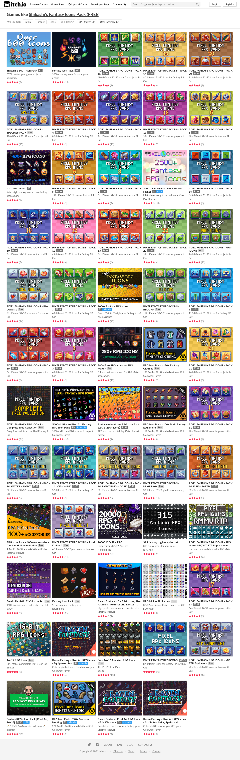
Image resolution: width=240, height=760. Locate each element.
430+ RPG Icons (16, 188)
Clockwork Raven (152, 375)
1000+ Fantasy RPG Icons (113, 306)
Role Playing (67, 22)
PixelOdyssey (150, 199)
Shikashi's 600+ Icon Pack (22, 70)
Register (229, 4)
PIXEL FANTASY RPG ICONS (160, 660)
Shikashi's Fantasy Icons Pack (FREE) (64, 14)
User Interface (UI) (110, 22)
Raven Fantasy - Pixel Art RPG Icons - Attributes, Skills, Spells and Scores (164, 722)
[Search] (197, 4)
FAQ (119, 744)
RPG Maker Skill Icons (156, 601)
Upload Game (78, 4)
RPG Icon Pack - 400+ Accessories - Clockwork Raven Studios (28, 544)
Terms (131, 751)
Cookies (156, 751)
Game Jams (58, 4)
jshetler (10, 667)
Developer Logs (100, 4)
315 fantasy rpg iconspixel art (160, 542)
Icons (53, 22)
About (108, 744)
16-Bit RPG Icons (17, 660)
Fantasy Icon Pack (63, 70)
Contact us (145, 744)
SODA (10, 608)
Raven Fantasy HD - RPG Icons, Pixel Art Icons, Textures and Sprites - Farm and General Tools (119, 604)
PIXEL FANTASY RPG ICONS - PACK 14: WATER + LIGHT (28, 485)
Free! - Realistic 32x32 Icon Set (25, 601)
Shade (101, 670)
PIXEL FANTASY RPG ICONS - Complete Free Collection (25, 426)
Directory (118, 751)
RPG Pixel (148, 549)
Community (119, 4)
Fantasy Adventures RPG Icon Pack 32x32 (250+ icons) (118, 426)
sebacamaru (13, 195)
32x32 (28, 22)
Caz (99, 81)
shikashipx (12, 78)
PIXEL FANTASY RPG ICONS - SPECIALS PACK (25, 131)
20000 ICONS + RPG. (110, 542)
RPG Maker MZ (87, 22)
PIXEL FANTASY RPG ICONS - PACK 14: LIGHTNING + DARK (119, 485)
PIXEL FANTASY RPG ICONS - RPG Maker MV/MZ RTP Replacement (210, 544)
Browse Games (39, 4)
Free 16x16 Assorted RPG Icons (116, 660)
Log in (215, 4)
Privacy (143, 751)
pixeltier (11, 729)
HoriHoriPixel (104, 549)
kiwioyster (148, 608)
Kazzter (101, 435)
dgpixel (55, 78)
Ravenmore (58, 608)
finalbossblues (105, 316)
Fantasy (41, 22)
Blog (130, 744)
